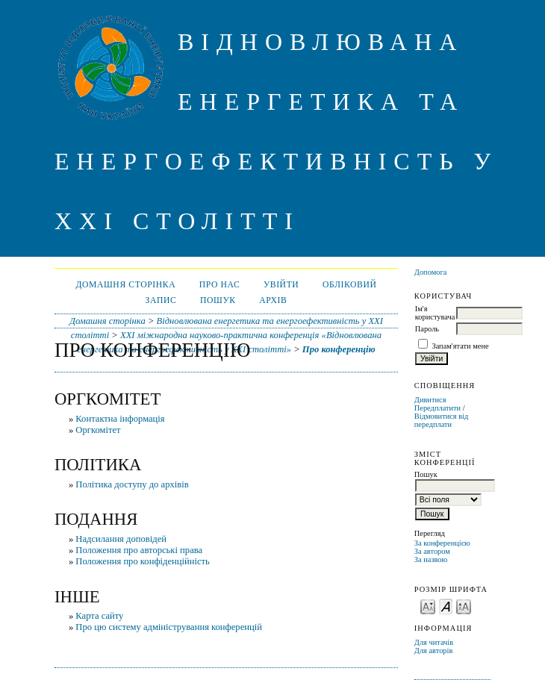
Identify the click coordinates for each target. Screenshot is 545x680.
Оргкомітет (97, 430)
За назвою (431, 559)
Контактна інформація (119, 419)
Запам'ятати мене (460, 346)
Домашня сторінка (125, 285)
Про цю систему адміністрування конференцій (168, 627)
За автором (432, 551)
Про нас (219, 285)
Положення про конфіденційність (142, 561)
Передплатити (437, 408)
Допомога (430, 272)
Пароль (427, 329)
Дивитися (430, 400)
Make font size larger (463, 605)
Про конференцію (339, 349)
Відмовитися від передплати (441, 420)
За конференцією (442, 543)
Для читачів (433, 642)
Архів (273, 300)
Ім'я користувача (435, 313)
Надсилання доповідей (120, 539)
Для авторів (433, 650)
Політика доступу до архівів (131, 484)
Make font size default (445, 605)
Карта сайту (99, 616)
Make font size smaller (427, 605)
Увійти (281, 285)
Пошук (218, 300)
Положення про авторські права (138, 550)
